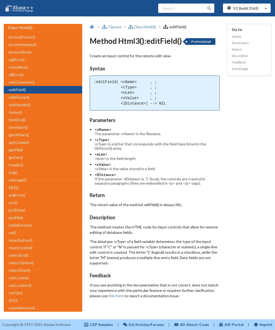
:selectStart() (19, 270)
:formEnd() (17, 119)
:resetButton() (20, 240)
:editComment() (21, 82)
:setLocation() (19, 285)
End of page (240, 69)
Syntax (236, 36)
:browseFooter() (21, 37)
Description (240, 56)
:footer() (15, 112)
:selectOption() (21, 262)
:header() (15, 165)
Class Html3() (142, 26)
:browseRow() (19, 52)
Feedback (239, 62)
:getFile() (15, 150)
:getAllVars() (18, 134)
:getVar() (15, 157)
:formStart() (18, 127)
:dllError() (15, 74)
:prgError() (16, 195)
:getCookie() (18, 142)
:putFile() (15, 217)
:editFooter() (18, 97)
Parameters (240, 43)
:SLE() (12, 300)
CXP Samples (98, 324)
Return (237, 49)
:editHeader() (19, 104)
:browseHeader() (22, 44)
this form (116, 295)
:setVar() (15, 292)
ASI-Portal (231, 324)
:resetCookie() (20, 247)
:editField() (17, 89)
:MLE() (13, 187)
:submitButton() (21, 308)
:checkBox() (18, 67)
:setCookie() (18, 277)
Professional (201, 42)
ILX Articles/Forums (143, 324)
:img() (12, 172)
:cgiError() (16, 59)
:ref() (12, 232)
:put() (12, 202)
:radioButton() (20, 225)
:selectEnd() (18, 255)
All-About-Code (191, 324)
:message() (17, 180)
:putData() (16, 210)
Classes (111, 26)
